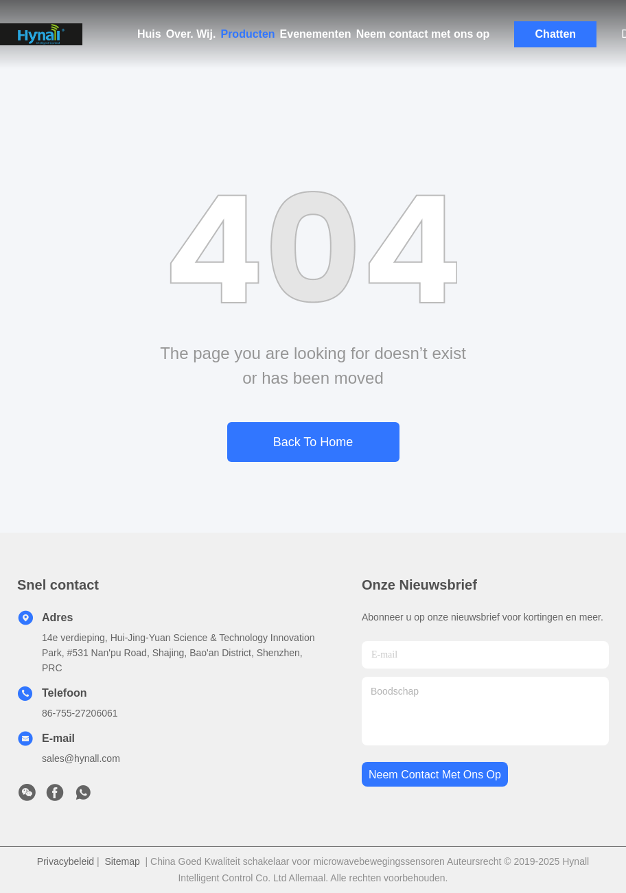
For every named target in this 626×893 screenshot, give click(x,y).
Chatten (556, 34)
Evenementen (315, 34)
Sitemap (121, 861)
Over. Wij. (191, 34)
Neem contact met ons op (423, 34)
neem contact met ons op (435, 774)
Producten (247, 34)
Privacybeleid (65, 861)
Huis (149, 34)
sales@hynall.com (81, 758)
